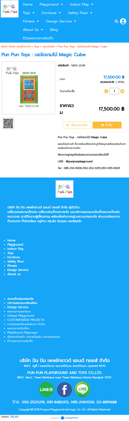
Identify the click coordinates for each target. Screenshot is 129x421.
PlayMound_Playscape (22, 332)
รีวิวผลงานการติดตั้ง (20, 341)
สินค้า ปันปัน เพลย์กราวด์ (15, 47)
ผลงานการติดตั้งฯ (18, 328)
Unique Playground (20, 316)
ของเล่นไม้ (49, 47)
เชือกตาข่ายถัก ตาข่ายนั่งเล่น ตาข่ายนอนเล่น (33, 337)
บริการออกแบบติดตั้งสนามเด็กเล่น (97, 212)
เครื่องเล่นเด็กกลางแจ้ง (54, 212)
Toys (36, 47)
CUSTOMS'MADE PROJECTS (25, 320)
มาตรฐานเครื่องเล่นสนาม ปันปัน (26, 324)
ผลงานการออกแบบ (19, 311)
